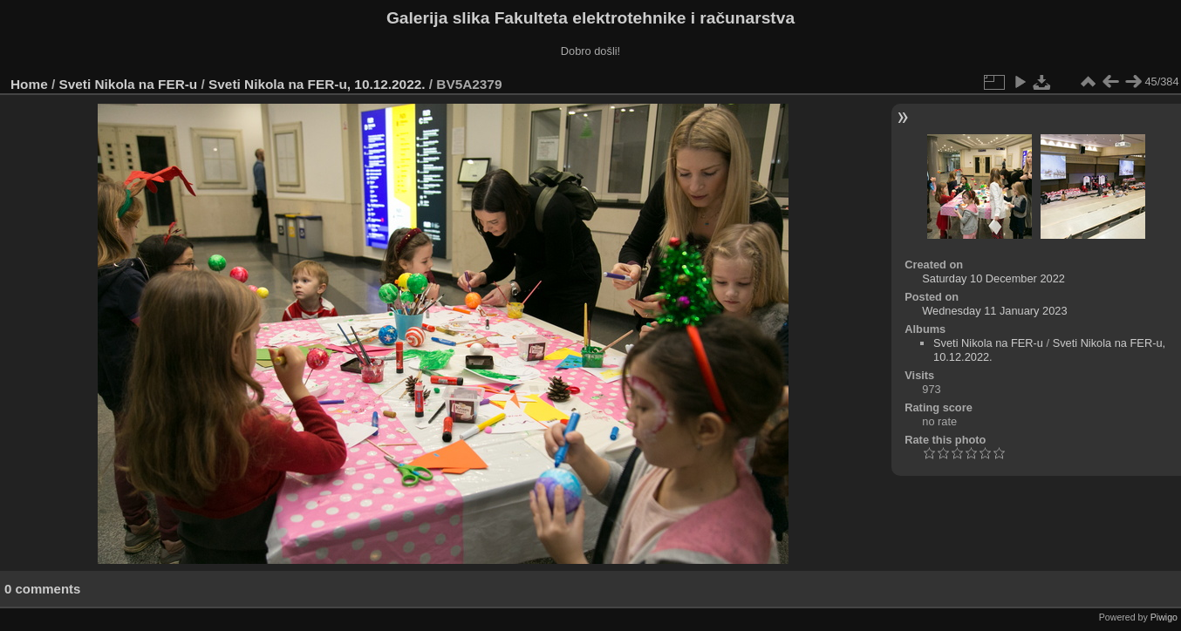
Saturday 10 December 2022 (993, 278)
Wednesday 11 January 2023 (994, 310)
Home (29, 84)
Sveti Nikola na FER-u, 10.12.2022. (316, 84)
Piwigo (1164, 617)
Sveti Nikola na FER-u (128, 84)
